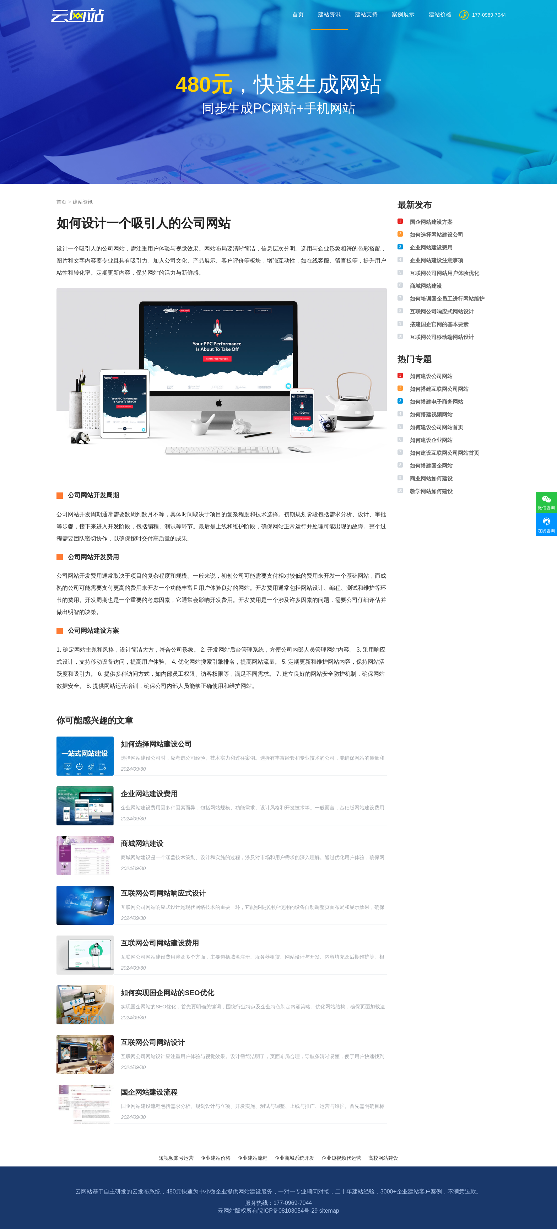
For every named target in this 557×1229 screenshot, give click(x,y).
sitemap (329, 1211)
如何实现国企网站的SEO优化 (167, 993)
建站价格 (440, 14)
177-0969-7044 (489, 15)
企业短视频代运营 (341, 1158)
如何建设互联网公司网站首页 (444, 453)
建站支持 (366, 14)
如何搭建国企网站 (431, 466)
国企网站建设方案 (431, 222)
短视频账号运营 (176, 1158)
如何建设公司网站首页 (436, 427)
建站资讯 (329, 14)
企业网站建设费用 (149, 794)
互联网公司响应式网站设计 (442, 311)
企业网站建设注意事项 (436, 260)
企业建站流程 (252, 1158)
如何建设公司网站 (431, 376)
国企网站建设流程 (149, 1092)
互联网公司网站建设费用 (160, 943)
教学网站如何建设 (431, 491)
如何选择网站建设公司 (156, 744)
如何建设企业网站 (431, 440)
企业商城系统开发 (294, 1158)
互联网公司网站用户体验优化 (444, 273)
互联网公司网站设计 (153, 1042)
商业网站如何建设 (431, 478)
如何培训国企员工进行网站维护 (447, 299)
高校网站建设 (383, 1158)
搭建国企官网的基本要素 (439, 324)
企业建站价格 (216, 1158)
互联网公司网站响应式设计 (163, 893)
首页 (298, 14)
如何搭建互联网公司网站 (439, 389)
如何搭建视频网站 (431, 414)
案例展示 (403, 14)
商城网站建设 (142, 843)
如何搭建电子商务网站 (436, 402)
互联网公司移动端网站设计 (442, 337)
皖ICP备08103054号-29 (288, 1211)
